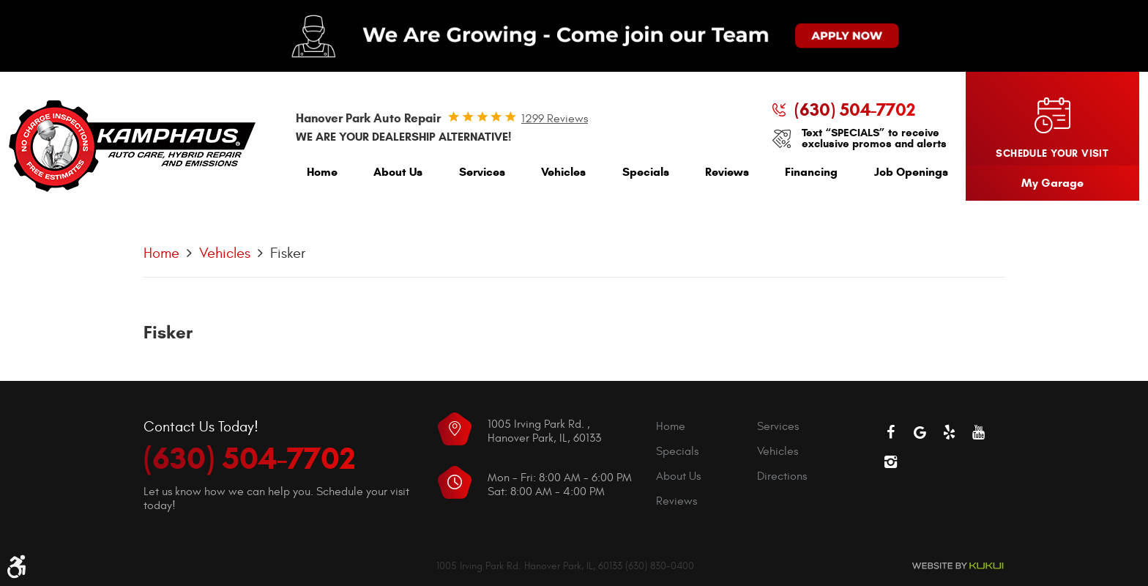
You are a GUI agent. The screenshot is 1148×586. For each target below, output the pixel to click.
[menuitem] (322, 175)
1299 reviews (554, 118)
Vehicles (563, 172)
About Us (397, 172)
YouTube (978, 432)
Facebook (890, 432)
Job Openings (911, 172)
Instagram (890, 461)
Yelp (948, 432)
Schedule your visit (1052, 153)
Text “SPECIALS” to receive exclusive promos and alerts (874, 138)
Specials (645, 172)
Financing (811, 172)
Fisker (287, 253)
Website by (957, 565)
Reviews (727, 172)
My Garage (1052, 183)
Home (322, 172)
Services (482, 172)
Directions (782, 476)
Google (919, 432)
